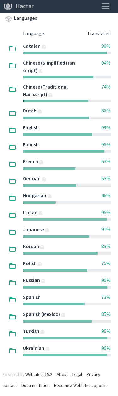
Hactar (19, 6)
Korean (31, 246)
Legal (77, 374)
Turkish (31, 331)
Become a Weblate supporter (81, 385)
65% (106, 178)
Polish (30, 263)
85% (106, 246)
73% (106, 297)
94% (106, 63)
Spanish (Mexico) (42, 314)
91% (106, 229)
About (62, 374)
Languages (25, 18)
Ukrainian (34, 348)
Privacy (93, 374)
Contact (9, 385)
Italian (30, 212)
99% (106, 127)
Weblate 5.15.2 (38, 374)
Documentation (35, 385)
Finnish (31, 144)
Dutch (30, 110)
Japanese (34, 229)
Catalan (32, 46)
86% (106, 110)
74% (106, 87)
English (31, 127)
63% (106, 161)
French (31, 161)
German (32, 178)
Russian (32, 280)
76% (106, 263)
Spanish (32, 297)
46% (106, 195)
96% (106, 46)
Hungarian (35, 195)
